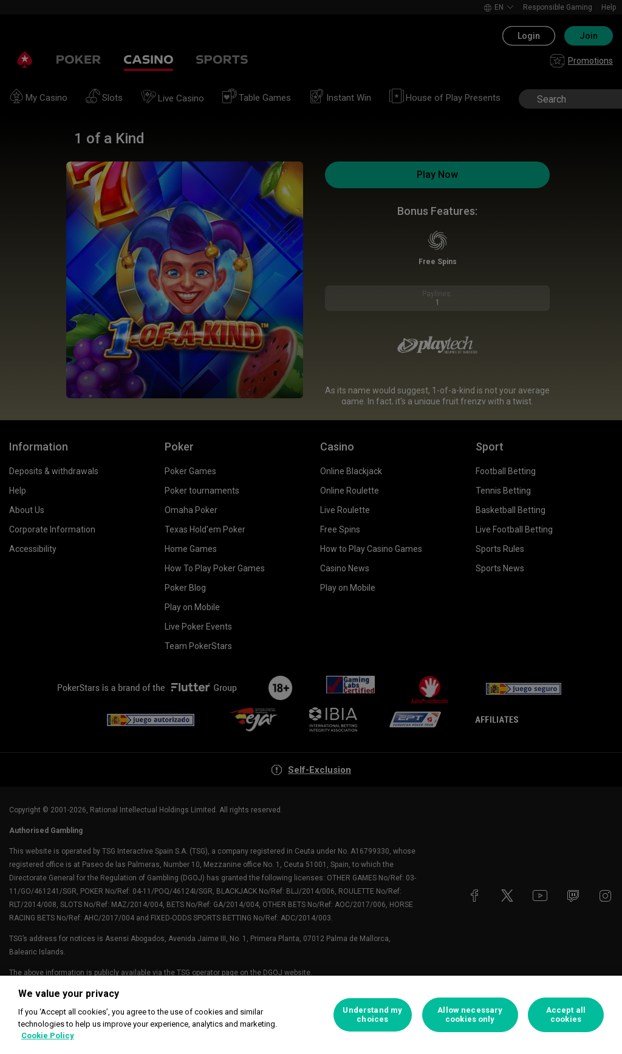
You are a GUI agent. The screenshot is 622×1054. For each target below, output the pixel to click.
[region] (311, 1015)
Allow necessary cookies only (469, 1014)
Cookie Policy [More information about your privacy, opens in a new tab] (47, 1035)
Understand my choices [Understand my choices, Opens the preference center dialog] (372, 1014)
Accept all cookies (566, 1014)
